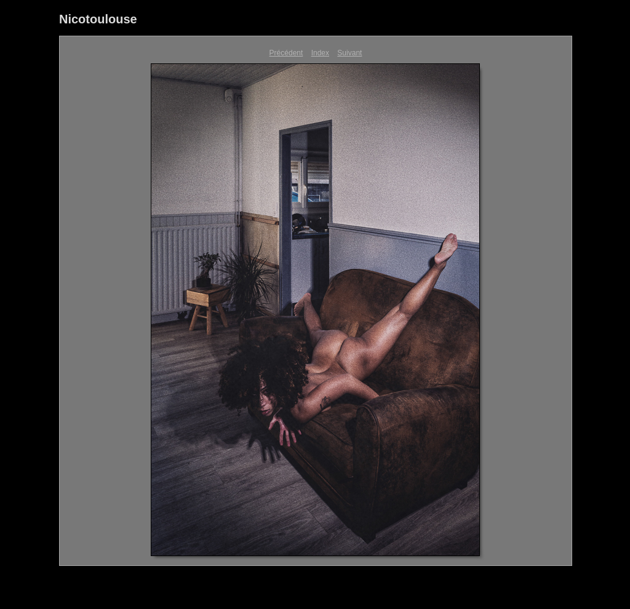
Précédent (286, 53)
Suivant (349, 53)
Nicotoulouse (98, 19)
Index (320, 53)
